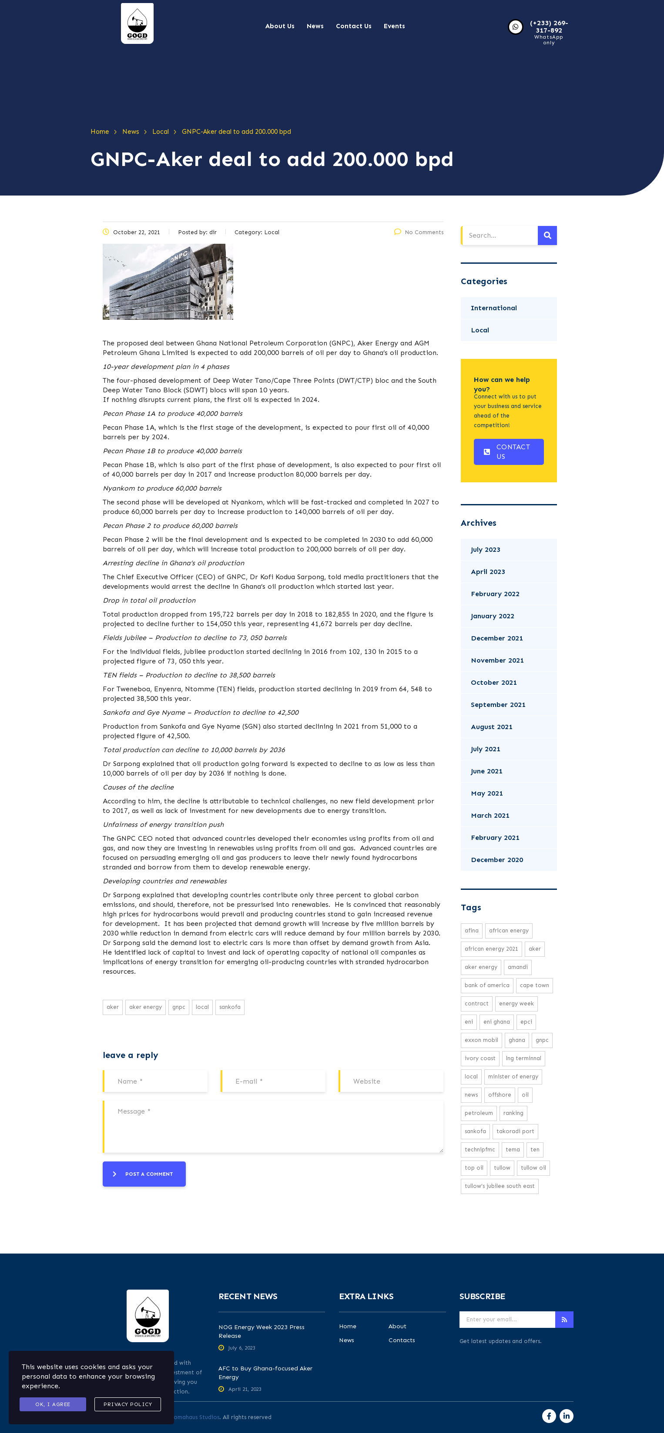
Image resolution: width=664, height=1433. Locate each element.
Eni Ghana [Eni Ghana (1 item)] (496, 1021)
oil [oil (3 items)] (525, 1094)
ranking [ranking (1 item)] (513, 1113)
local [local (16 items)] (471, 1076)
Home (347, 1326)
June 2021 (487, 771)
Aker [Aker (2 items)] (535, 948)
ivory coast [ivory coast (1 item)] (480, 1058)
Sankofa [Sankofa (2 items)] (475, 1131)
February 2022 (495, 594)
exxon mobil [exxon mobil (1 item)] (481, 1040)
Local (480, 330)
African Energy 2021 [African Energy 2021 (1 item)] (491, 948)
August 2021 (492, 727)
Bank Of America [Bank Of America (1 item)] (487, 985)
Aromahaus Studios (193, 1417)
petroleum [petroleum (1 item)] (479, 1113)
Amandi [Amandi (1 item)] (518, 967)
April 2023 (488, 571)
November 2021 (497, 660)
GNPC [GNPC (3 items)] (542, 1040)
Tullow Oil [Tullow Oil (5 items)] (533, 1167)
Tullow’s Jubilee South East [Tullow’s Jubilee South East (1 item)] (500, 1186)
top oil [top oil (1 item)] (474, 1167)
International (494, 308)
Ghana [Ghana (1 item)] (517, 1040)
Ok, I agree (52, 1404)
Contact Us (354, 26)
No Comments (418, 232)
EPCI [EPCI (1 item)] (526, 1021)
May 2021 (487, 793)
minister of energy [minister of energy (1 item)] (513, 1076)
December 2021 (497, 638)
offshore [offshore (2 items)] (499, 1094)
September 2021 (498, 704)
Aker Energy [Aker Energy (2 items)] (481, 967)
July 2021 (485, 749)
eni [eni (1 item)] (469, 1021)
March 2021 (490, 815)
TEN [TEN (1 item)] (535, 1149)
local (202, 1007)
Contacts (402, 1340)
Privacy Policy (128, 1404)
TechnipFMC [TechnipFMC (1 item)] (480, 1149)
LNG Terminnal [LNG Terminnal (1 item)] (523, 1058)
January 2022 (492, 616)
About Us (280, 26)
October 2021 (494, 682)
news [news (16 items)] (471, 1094)
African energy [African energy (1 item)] (509, 930)
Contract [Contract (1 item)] (477, 1003)
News (315, 26)
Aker (113, 1007)
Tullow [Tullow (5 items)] (502, 1167)
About (397, 1326)
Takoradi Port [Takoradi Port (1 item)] (515, 1131)
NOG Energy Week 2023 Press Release (261, 1332)
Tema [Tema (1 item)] (513, 1149)
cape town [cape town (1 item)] (534, 985)
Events (394, 26)
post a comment (143, 1174)
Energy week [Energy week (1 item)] (516, 1003)
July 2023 (485, 549)
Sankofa (230, 1007)
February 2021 (495, 837)
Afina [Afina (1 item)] (472, 930)
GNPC (178, 1007)
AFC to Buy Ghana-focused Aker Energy (265, 1373)
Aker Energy (145, 1007)
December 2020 (497, 860)
